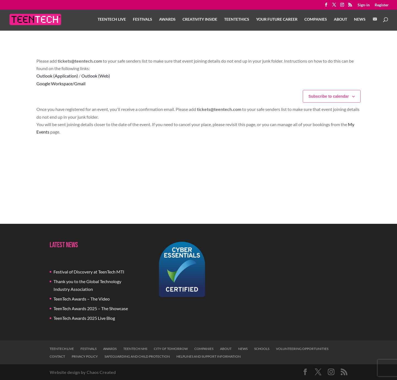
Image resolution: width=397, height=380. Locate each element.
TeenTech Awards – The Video (81, 298)
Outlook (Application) (57, 75)
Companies (315, 19)
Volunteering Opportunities (302, 349)
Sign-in (364, 5)
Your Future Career (276, 19)
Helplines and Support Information (208, 356)
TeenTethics (236, 19)
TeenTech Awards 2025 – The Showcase (90, 308)
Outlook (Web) (95, 75)
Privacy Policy (85, 356)
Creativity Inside (200, 19)
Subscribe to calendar (329, 96)
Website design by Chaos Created (83, 372)
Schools (261, 349)
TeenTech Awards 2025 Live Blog (84, 318)
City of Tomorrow (171, 349)
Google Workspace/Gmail (60, 83)
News (360, 19)
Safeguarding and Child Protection (137, 356)
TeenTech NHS (135, 349)
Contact (57, 356)
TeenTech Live (112, 19)
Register (382, 5)
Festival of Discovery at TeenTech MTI (88, 271)
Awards (167, 19)
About (340, 19)
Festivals (142, 19)
